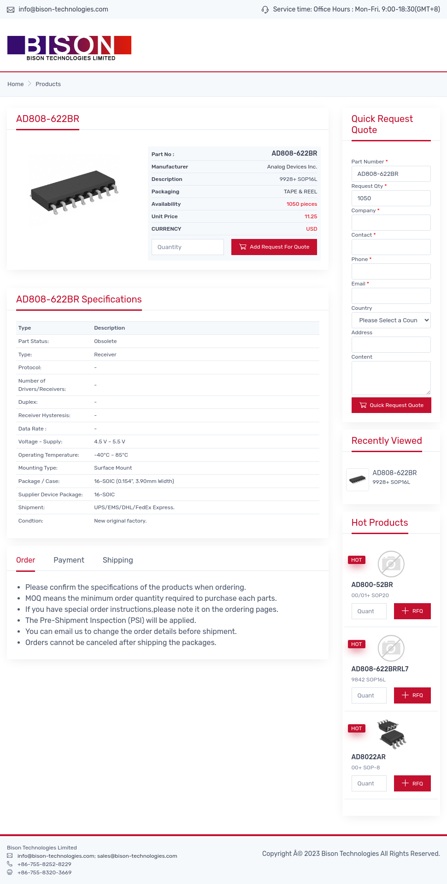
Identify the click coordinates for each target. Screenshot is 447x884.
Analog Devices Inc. (292, 166)
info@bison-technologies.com (63, 9)
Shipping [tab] (118, 560)
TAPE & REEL (300, 191)
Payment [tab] (68, 560)
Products (48, 84)
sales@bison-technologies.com (137, 856)
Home (15, 84)
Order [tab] (25, 560)
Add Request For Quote (274, 246)
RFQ (412, 610)
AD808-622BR (395, 473)
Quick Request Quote (391, 404)
